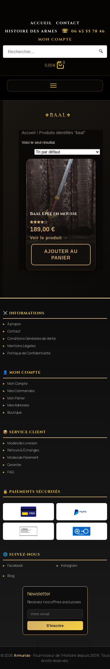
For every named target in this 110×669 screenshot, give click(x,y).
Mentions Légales (21, 346)
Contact (68, 23)
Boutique (14, 412)
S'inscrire (55, 625)
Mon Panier (16, 398)
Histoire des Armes (31, 31)
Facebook (15, 565)
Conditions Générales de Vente (31, 338)
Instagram (69, 565)
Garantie (14, 464)
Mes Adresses (18, 405)
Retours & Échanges (23, 450)
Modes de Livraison (22, 443)
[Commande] (67, 152)
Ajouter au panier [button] (60, 255)
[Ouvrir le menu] (55, 85)
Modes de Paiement (22, 457)
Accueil (41, 23)
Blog (10, 575)
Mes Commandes (21, 391)
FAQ (10, 472)
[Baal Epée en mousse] (60, 201)
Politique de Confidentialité (28, 353)
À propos (14, 324)
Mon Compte (55, 39)
